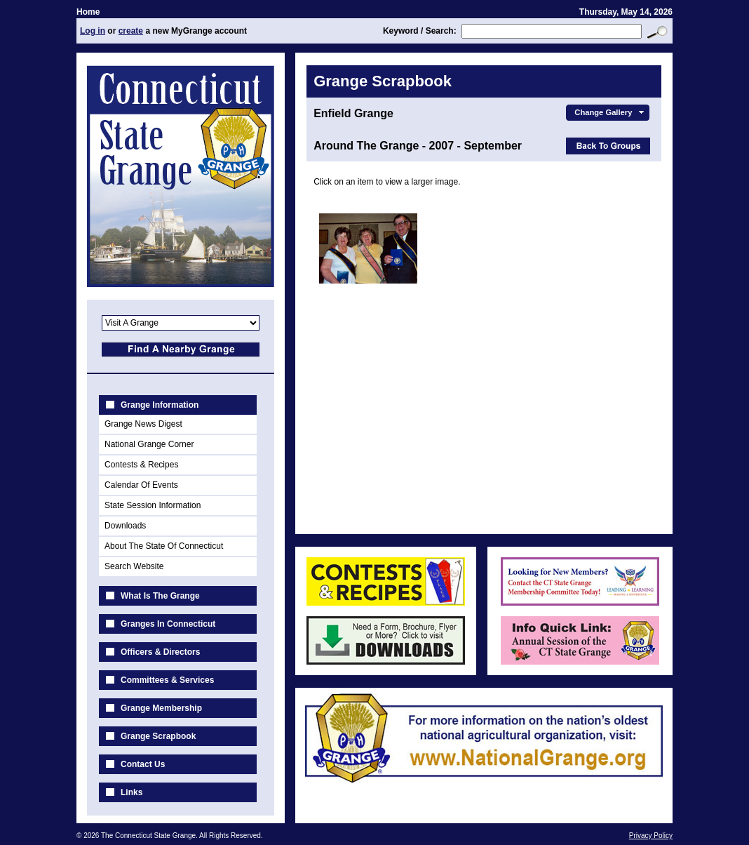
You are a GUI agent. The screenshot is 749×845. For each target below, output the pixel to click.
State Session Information (152, 505)
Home (88, 12)
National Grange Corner (149, 444)
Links (131, 792)
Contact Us (143, 764)
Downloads (125, 526)
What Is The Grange (160, 596)
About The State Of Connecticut (163, 546)
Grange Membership (161, 708)
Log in (92, 31)
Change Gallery (610, 112)
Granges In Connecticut (168, 624)
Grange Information (159, 405)
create (131, 31)
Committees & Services (167, 680)
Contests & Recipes (141, 465)
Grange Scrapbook (158, 736)
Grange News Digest (143, 424)
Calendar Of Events (141, 485)
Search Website (134, 566)
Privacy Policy (651, 835)
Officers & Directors (160, 652)
